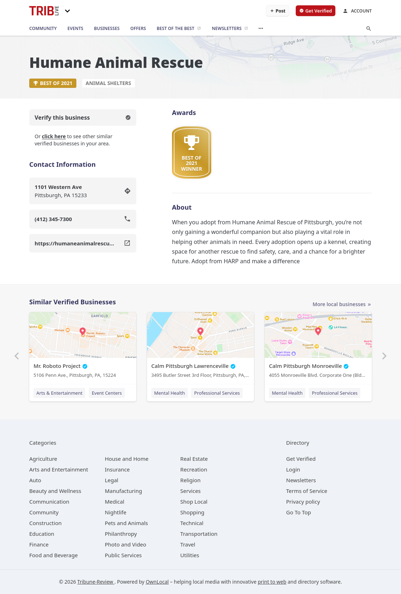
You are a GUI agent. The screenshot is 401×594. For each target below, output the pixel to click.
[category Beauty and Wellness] (55, 490)
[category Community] (44, 512)
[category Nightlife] (116, 512)
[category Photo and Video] (125, 544)
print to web (272, 581)
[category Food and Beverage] (53, 555)
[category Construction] (45, 522)
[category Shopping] (192, 512)
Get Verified (301, 458)
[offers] (138, 28)
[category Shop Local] (193, 501)
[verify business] (315, 10)
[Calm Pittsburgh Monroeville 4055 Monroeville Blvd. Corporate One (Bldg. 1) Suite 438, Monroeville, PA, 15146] (318, 346)
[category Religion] (190, 480)
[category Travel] (187, 544)
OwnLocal (157, 581)
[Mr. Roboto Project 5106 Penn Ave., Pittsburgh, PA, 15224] (83, 346)
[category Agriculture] (43, 458)
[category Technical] (191, 522)
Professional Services (217, 393)
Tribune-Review (96, 581)
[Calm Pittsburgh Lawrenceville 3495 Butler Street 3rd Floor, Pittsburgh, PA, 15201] (200, 346)
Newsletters (301, 480)
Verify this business (83, 117)
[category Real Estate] (194, 458)
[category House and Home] (127, 458)
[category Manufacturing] (123, 490)
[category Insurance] (117, 469)
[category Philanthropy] (121, 533)
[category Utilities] (189, 555)
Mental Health (169, 393)
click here (54, 136)
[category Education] (41, 533)
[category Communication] (49, 501)
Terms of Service (306, 490)
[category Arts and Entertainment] (58, 469)
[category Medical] (115, 501)
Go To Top (298, 512)
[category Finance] (39, 544)
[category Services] (190, 490)
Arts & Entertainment (59, 393)
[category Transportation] (198, 533)
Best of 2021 (52, 83)
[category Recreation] (193, 469)
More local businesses (342, 304)
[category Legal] (111, 480)
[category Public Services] (123, 555)
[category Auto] (35, 480)
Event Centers (107, 393)
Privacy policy (303, 501)
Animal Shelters (108, 83)
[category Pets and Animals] (126, 522)
